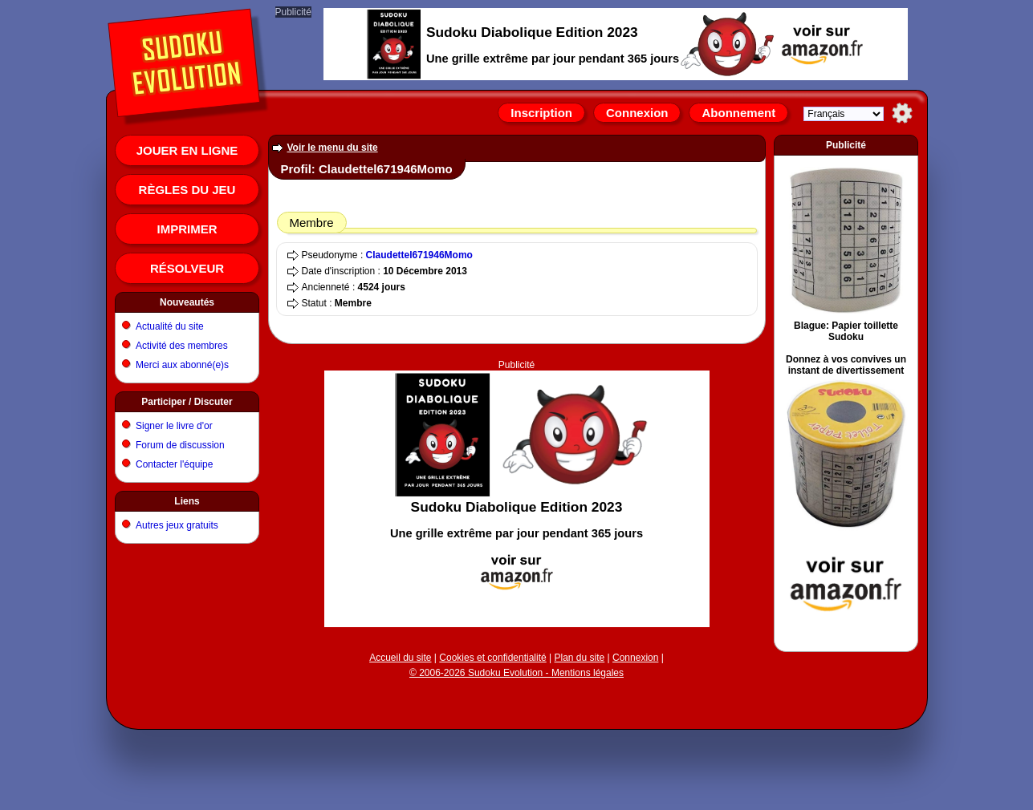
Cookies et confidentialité (492, 657)
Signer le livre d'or (174, 425)
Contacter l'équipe (174, 464)
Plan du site (580, 657)
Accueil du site (400, 657)
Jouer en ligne (187, 150)
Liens (186, 501)
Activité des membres (182, 345)
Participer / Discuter (186, 401)
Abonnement (738, 112)
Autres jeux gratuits (177, 525)
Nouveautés (187, 302)
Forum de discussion (180, 445)
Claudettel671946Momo (419, 255)
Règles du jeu (187, 189)
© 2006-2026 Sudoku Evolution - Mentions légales (516, 672)
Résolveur (187, 268)
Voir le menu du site (332, 147)
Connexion (637, 112)
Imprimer (187, 229)
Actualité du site (170, 326)
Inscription (541, 112)
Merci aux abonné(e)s (182, 365)
